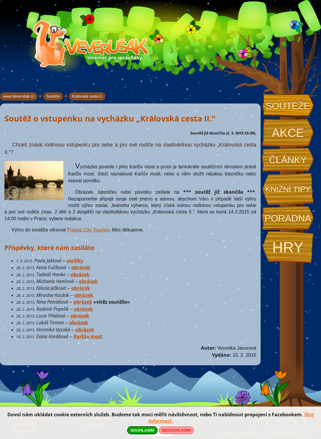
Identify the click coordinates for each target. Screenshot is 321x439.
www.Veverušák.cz (18, 96)
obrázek (80, 267)
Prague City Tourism (88, 229)
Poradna (287, 218)
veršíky (75, 260)
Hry (287, 247)
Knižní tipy (288, 189)
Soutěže (288, 105)
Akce (288, 132)
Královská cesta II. (87, 96)
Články (288, 159)
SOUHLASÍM (142, 430)
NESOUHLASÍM (176, 430)
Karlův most (88, 336)
